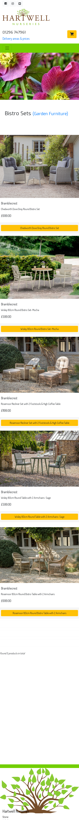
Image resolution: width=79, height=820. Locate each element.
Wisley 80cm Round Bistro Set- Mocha (40, 329)
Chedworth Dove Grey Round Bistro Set (39, 228)
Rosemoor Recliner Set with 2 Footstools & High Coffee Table (39, 422)
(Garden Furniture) (50, 113)
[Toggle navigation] (7, 48)
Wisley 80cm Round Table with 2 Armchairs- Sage (39, 516)
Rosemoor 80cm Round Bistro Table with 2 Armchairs (39, 613)
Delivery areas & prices (16, 38)
